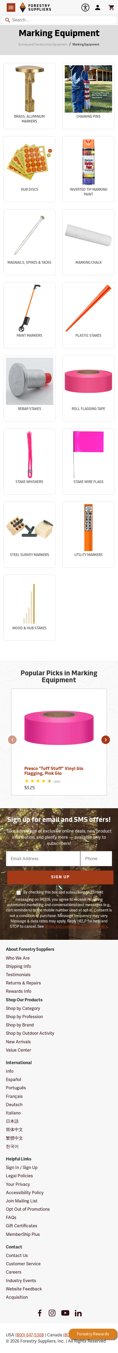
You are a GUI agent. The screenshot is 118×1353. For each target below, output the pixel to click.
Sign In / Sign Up (21, 1167)
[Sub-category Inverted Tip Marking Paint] (88, 169)
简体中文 (14, 1129)
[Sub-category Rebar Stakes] (29, 388)
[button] (12, 739)
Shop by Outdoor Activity (30, 1033)
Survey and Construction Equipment (42, 44)
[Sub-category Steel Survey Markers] (29, 534)
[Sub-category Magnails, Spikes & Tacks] (29, 242)
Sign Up (60, 877)
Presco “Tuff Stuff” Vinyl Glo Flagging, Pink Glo (53, 771)
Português (16, 1088)
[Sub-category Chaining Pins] (88, 96)
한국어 (12, 1146)
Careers (13, 1272)
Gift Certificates (21, 1226)
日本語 (12, 1121)
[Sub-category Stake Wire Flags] (88, 461)
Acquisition (17, 1297)
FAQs (11, 1217)
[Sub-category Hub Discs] (29, 169)
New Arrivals (18, 1042)
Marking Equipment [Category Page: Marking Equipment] (59, 34)
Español (13, 1079)
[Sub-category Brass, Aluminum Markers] (29, 96)
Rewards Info (18, 991)
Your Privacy (18, 1184)
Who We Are (18, 958)
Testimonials (18, 975)
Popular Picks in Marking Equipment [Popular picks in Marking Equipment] (59, 677)
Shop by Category (23, 1008)
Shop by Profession (24, 1016)
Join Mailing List (21, 1201)
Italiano (13, 1113)
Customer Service (23, 1264)
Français (14, 1096)
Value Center (18, 1050)
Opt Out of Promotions (28, 1209)
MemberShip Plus (23, 1234)
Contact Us (17, 1255)
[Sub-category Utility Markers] (88, 534)
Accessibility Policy (25, 1192)
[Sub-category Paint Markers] (29, 315)
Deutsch (14, 1104)
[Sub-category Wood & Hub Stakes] (29, 607)
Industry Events (21, 1280)
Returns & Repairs (23, 983)
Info (9, 1071)
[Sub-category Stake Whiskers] (29, 461)
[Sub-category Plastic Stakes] (88, 315)
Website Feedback (24, 1289)
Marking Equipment (86, 44)
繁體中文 (14, 1138)
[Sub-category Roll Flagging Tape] (88, 388)
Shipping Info (18, 966)
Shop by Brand (20, 1025)
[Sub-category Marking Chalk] (88, 242)
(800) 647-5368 (29, 1335)
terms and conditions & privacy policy (76, 926)
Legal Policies (19, 1176)
